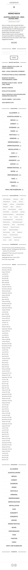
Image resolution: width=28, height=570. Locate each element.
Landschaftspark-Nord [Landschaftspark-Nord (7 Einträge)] (8, 219)
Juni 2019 (4, 352)
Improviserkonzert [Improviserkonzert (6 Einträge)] (20, 214)
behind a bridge (7, 87)
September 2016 (6, 400)
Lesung (13, 164)
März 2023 (4, 299)
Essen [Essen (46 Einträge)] (4, 209)
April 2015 (4, 434)
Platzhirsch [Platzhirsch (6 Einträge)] (5, 227)
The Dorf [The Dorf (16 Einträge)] (5, 234)
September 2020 (6, 329)
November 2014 (6, 445)
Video (13, 186)
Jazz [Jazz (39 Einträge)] (11, 217)
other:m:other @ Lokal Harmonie (14, 74)
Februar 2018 (5, 369)
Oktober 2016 (5, 398)
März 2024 (4, 282)
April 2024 (4, 280)
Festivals (13, 134)
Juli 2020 (4, 333)
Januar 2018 (5, 371)
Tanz (13, 178)
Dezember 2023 (6, 286)
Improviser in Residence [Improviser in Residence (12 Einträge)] (8, 214)
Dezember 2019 (6, 343)
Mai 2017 (4, 383)
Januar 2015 (5, 440)
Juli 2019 (4, 350)
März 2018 (4, 367)
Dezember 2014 (6, 442)
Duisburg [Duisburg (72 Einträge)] (12, 204)
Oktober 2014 (5, 447)
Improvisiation (13, 145)
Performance (13, 175)
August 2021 (5, 320)
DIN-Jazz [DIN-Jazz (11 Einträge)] (21, 201)
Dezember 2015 (6, 417)
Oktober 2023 (5, 291)
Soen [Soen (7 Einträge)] (13, 232)
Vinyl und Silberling (13, 189)
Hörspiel (13, 138)
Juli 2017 (4, 379)
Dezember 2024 (6, 267)
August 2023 (5, 295)
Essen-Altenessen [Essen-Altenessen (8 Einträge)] (12, 209)
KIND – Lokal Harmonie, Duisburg (13, 71)
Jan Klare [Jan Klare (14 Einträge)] (5, 217)
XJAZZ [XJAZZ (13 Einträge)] (10, 240)
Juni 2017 (4, 381)
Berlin (18, 21)
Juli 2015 (4, 428)
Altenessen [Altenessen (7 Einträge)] (15, 199)
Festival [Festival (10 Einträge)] (20, 209)
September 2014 (6, 449)
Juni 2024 (4, 276)
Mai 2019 (4, 354)
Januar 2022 (5, 318)
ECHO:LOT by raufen (9, 91)
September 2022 (6, 307)
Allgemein (13, 113)
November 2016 (6, 396)
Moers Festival (13, 167)
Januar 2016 (5, 415)
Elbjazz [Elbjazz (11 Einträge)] (12, 206)
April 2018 (4, 364)
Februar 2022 (5, 316)
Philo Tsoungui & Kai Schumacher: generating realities (14, 95)
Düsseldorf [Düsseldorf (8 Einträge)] (5, 206)
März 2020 (4, 337)
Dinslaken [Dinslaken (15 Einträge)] (5, 204)
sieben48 (14, 2)
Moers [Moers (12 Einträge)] (13, 224)
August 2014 (5, 451)
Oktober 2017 (5, 375)
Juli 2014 (4, 453)
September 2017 (6, 377)
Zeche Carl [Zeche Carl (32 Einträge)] (16, 240)
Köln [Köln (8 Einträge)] (21, 217)
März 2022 (4, 314)
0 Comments (18, 20)
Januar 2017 (5, 392)
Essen (13, 131)
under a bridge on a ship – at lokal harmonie (12, 67)
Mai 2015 (4, 432)
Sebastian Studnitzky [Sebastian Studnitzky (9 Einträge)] (13, 229)
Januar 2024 (5, 284)
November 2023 (6, 289)
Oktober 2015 (5, 421)
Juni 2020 (4, 335)
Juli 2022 (4, 312)
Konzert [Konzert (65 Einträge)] (16, 217)
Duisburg (13, 127)
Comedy (13, 123)
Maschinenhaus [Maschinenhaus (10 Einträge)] (6, 222)
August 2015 (5, 426)
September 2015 (6, 423)
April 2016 (4, 409)
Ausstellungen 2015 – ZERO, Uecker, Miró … (14, 17)
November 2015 (6, 419)
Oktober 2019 (5, 348)
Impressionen (13, 142)
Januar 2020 (5, 341)
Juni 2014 (4, 455)
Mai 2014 (4, 457)
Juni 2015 (4, 430)
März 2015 (4, 436)
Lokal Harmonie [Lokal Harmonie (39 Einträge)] (18, 219)
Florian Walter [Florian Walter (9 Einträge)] (6, 211)
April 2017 (4, 386)
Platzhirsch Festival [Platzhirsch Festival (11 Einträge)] (15, 227)
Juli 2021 (4, 322)
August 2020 (5, 331)
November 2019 (6, 345)
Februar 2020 (5, 339)
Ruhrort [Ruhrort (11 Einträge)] (4, 229)
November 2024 (6, 270)
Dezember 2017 (6, 373)
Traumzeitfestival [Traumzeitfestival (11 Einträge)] (7, 237)
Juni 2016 (4, 405)
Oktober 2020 (9, 255)
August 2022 (5, 310)
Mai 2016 (4, 407)
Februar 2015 (5, 438)
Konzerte (12, 160)
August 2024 (5, 272)
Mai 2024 (4, 278)
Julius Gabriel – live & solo (11, 99)
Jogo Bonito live (8, 102)
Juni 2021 (4, 324)
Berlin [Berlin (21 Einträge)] (22, 199)
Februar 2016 (5, 413)
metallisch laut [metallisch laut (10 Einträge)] (6, 224)
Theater (13, 182)
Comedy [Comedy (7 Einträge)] (14, 201)
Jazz (13, 153)
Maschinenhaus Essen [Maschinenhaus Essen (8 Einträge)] (17, 222)
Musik (13, 171)
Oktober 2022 (5, 305)
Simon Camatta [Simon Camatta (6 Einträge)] (6, 232)
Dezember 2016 (6, 394)
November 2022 (6, 303)
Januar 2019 (5, 358)
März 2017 (4, 388)
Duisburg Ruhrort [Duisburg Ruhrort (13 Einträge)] (20, 204)
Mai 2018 (4, 362)
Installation (13, 149)
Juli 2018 (4, 360)
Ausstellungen (12, 21)
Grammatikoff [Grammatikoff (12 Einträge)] (15, 211)
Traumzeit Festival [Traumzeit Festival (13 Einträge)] (17, 237)
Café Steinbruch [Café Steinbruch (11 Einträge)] (6, 201)
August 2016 (5, 402)
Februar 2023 (5, 301)
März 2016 (4, 411)
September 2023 (6, 293)
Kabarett (13, 156)
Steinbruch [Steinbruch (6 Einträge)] (19, 232)
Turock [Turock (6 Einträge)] (4, 240)
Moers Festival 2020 (14, 257)
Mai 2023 (4, 297)
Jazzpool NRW (10, 259)
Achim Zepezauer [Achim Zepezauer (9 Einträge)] (7, 199)
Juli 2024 (4, 274)
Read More (14, 42)
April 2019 (4, 356)
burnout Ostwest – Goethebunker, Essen (9, 78)
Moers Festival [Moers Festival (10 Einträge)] (20, 224)
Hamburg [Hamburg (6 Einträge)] (22, 211)
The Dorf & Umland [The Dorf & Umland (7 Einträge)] (13, 234)
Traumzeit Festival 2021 (17, 253)
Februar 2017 (5, 390)
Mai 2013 (4, 459)
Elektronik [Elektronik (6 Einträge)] (18, 206)
